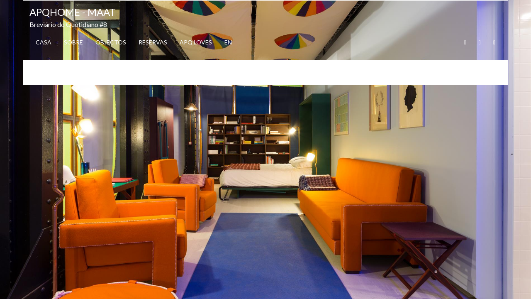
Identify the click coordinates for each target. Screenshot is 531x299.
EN (228, 42)
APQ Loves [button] (196, 42)
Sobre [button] (73, 42)
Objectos (110, 42)
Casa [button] (43, 42)
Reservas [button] (153, 42)
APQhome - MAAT (72, 12)
